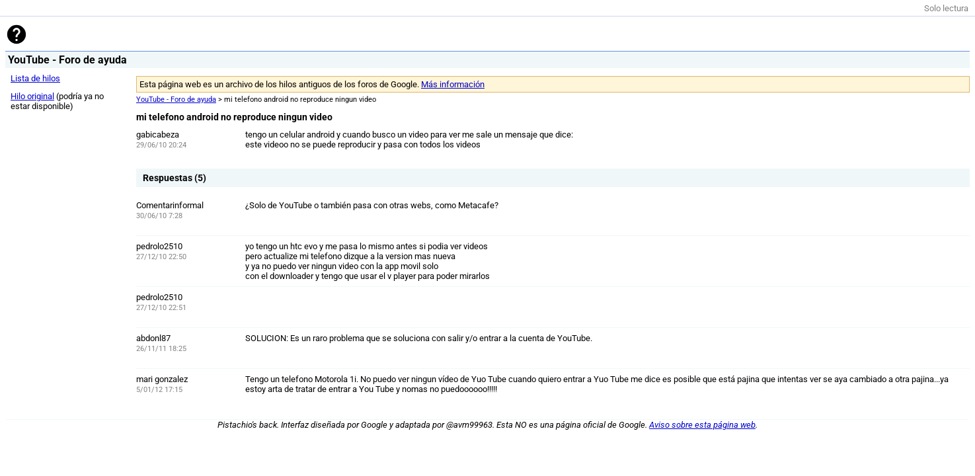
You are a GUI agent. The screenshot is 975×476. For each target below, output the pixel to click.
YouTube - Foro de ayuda (176, 99)
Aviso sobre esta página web (702, 425)
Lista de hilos (35, 78)
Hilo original (32, 96)
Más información (453, 84)
